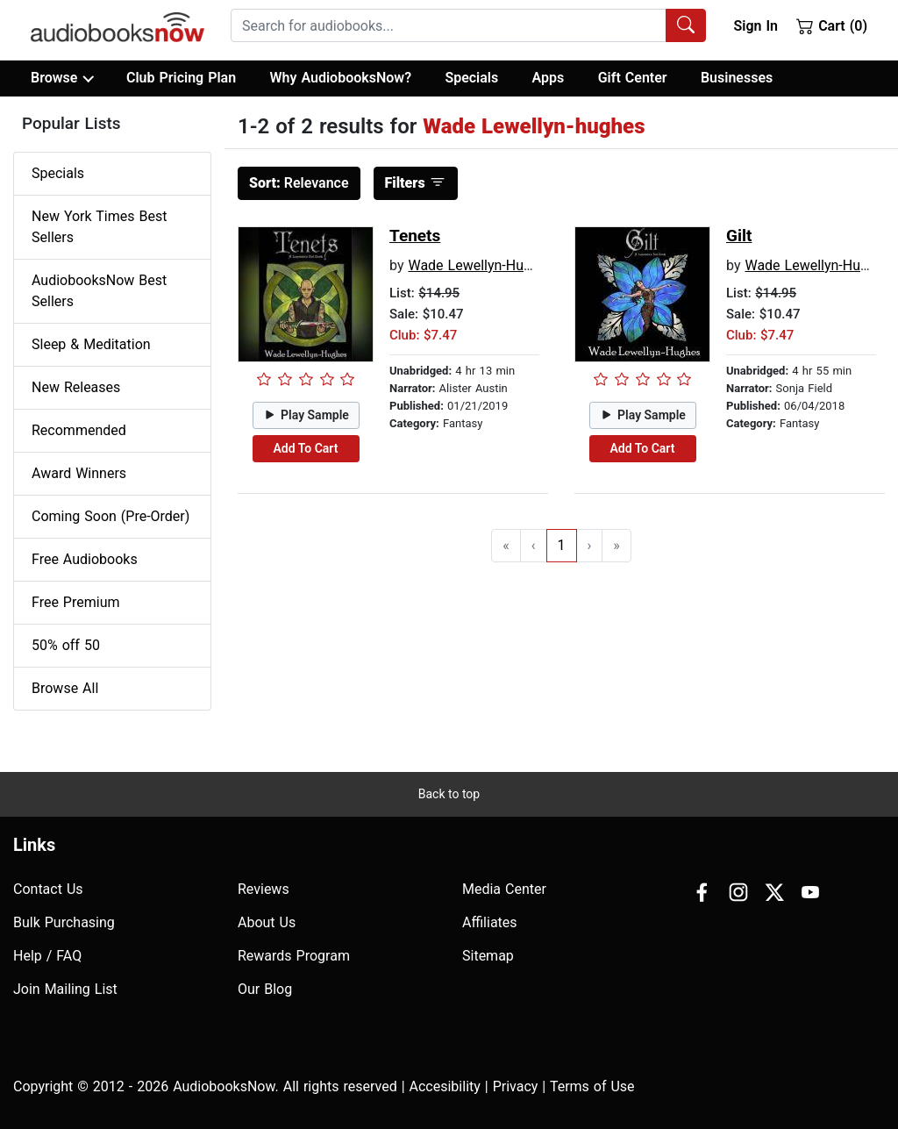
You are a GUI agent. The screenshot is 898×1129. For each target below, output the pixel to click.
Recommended (79, 430)
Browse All (65, 688)
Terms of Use (592, 1086)
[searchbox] (448, 25)
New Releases (76, 387)
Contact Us (48, 889)
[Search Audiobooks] (686, 25)
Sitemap (488, 955)
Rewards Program (294, 955)
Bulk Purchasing (64, 922)
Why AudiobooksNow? (340, 77)
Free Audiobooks (85, 559)
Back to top (449, 794)
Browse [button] (62, 78)
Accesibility (445, 1086)
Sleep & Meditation (91, 344)
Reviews (263, 889)
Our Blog (265, 989)
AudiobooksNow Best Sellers (99, 291)
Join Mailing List (65, 989)
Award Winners (79, 473)
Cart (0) (831, 25)
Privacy (515, 1086)
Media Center (504, 889)
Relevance (299, 183)
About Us (267, 922)
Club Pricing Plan (181, 77)
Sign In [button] (755, 26)
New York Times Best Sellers (99, 227)
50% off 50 (66, 645)
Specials (471, 77)
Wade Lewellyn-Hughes (480, 265)
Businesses (737, 77)
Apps (548, 77)
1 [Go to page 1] (562, 545)
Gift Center (632, 77)
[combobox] (468, 25)
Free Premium (75, 602)
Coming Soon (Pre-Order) (110, 516)
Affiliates (489, 922)
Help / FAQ (47, 955)
